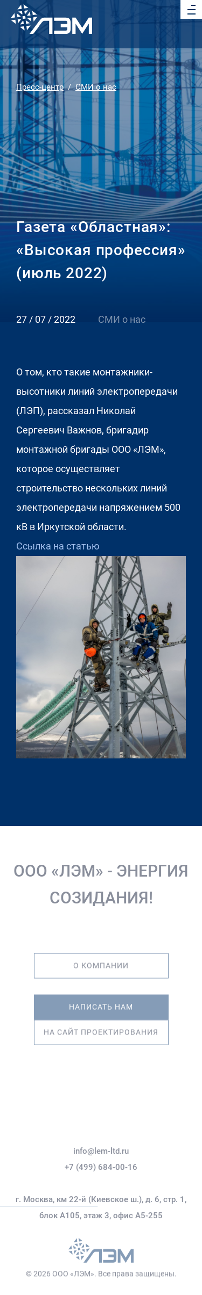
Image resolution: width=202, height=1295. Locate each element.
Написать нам (101, 1001)
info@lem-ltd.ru (101, 1169)
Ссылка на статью (58, 546)
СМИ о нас (95, 87)
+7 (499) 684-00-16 (101, 1185)
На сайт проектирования (101, 1027)
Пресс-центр (40, 87)
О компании (101, 960)
